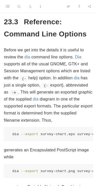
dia (27, 57)
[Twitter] (68, 6)
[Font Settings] (30, 6)
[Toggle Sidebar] (7, 6)
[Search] (19, 6)
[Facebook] (79, 6)
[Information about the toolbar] (40, 6)
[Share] (89, 6)
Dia (78, 57)
